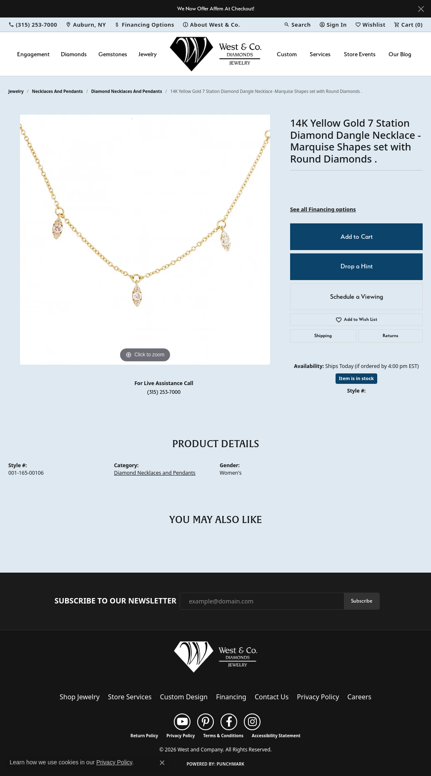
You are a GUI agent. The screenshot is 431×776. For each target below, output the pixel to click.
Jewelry (147, 54)
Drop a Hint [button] (357, 266)
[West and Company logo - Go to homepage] (215, 54)
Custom (287, 54)
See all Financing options (323, 209)
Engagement (33, 54)
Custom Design (184, 696)
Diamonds (74, 54)
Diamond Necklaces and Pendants (126, 91)
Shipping (323, 335)
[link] (32, 25)
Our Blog (399, 54)
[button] (297, 25)
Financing (231, 696)
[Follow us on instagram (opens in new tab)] (252, 721)
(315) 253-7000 (163, 392)
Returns (390, 335)
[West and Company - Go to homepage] (215, 658)
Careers (359, 696)
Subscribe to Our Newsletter (115, 601)
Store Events (360, 54)
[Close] (421, 9)
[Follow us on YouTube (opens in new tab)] (182, 721)
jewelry (16, 91)
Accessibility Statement (276, 735)
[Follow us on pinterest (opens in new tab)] (205, 721)
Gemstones (112, 54)
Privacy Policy (318, 696)
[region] (145, 240)
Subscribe (361, 601)
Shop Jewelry (80, 696)
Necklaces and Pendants (57, 91)
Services (320, 54)
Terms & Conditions (223, 735)
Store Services (130, 696)
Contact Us (271, 696)
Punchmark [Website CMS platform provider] (231, 764)
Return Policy (144, 735)
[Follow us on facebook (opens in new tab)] (229, 721)
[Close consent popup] (162, 762)
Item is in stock (356, 378)
